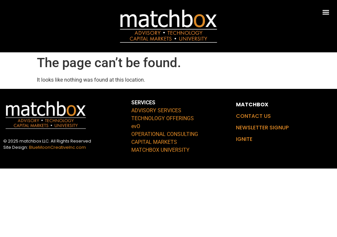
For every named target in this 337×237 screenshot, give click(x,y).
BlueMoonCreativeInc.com (57, 147)
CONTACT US (253, 116)
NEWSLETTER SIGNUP (262, 127)
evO (135, 126)
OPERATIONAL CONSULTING (164, 134)
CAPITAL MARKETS (154, 142)
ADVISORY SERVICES (156, 110)
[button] (326, 12)
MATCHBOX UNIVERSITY (160, 150)
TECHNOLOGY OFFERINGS (162, 118)
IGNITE (244, 139)
